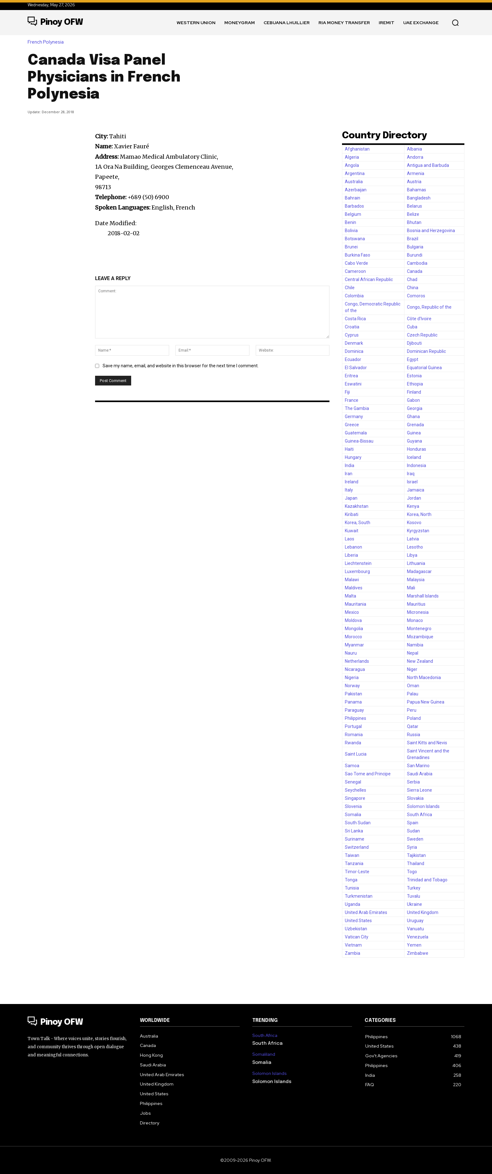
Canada (414, 271)
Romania (354, 734)
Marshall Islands (423, 595)
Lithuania (416, 563)
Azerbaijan (355, 189)
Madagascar (419, 571)
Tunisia (352, 887)
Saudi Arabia (419, 773)
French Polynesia (47, 42)
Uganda (352, 904)
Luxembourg (357, 571)
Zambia (352, 953)
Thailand (415, 863)
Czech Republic (422, 334)
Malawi (352, 579)
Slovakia (415, 798)
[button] (455, 22)
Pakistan (353, 693)
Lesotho (415, 547)
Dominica (354, 351)
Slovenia (353, 806)
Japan (351, 498)
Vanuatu (415, 928)
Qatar (412, 726)
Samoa (352, 765)
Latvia (413, 538)
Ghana (413, 416)
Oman (413, 685)
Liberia (351, 555)
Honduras (416, 449)
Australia (354, 181)
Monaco (415, 620)
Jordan (414, 498)
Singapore (355, 798)
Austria (414, 181)
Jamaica (415, 489)
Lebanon (353, 547)
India (349, 465)
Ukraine (414, 904)
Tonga (351, 879)
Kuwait (351, 530)
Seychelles (355, 790)
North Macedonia (424, 677)
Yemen (414, 945)
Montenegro (419, 628)
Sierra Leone (419, 790)
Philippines (355, 718)
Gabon (413, 400)
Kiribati (351, 514)
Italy (349, 489)
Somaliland (263, 1054)
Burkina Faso (357, 255)
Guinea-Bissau (359, 441)
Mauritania (355, 604)
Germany (354, 416)
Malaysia (416, 579)
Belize (413, 214)
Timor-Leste (357, 871)
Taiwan (352, 855)
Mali (411, 587)
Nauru (351, 653)
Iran (348, 473)
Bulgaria (415, 246)
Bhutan (414, 222)
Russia (413, 734)
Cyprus (352, 334)
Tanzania (354, 863)
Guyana (414, 441)
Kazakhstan (356, 506)
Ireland (351, 481)
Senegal (353, 781)
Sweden (415, 839)
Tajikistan (416, 855)
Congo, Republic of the (429, 307)
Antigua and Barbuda (428, 165)
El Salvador (356, 367)
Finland (414, 392)
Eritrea (351, 375)
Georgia (414, 408)
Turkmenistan (358, 896)
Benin (350, 222)
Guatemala (356, 432)
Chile (350, 287)
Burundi (414, 255)
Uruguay (415, 920)
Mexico (352, 612)
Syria (412, 847)
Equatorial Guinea (424, 367)
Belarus (414, 206)
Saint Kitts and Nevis (427, 742)
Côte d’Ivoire (419, 318)
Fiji (347, 392)
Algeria (352, 157)
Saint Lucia (355, 754)
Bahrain (352, 197)
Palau (412, 693)
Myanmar (354, 644)
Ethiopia (415, 383)
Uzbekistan (356, 928)
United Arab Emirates (366, 912)
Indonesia (416, 465)
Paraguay (354, 710)
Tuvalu (413, 896)
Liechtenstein (358, 563)
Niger (412, 669)
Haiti (349, 449)
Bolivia (351, 230)
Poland (414, 718)
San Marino (418, 765)
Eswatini (353, 383)
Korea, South (357, 522)
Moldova (353, 620)
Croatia (352, 326)
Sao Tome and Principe (368, 773)
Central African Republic (369, 279)
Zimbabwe (417, 953)
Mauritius (416, 604)
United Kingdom (422, 912)
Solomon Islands (423, 806)
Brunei (351, 246)
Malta (350, 595)
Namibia (415, 644)
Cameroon (355, 271)
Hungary (353, 457)
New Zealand (420, 661)
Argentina (355, 173)
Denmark (354, 343)
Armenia (415, 173)
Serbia (413, 781)
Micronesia (418, 612)
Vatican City (356, 936)
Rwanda (353, 742)
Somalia (353, 814)
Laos (349, 538)
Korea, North (419, 514)
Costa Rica (355, 318)
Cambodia (417, 263)
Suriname (354, 839)
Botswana (355, 238)
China (412, 287)
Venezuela (417, 936)
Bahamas (416, 189)
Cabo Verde (356, 263)
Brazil (412, 238)
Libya (412, 555)
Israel (412, 481)
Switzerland (357, 847)
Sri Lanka (354, 830)
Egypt (412, 359)
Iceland (414, 457)
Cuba (412, 326)
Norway (352, 685)
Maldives (353, 587)
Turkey (413, 887)
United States (358, 920)
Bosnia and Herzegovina (431, 230)
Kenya (413, 506)
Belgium (353, 214)
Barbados (354, 206)
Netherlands (357, 661)
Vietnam (353, 945)
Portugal (353, 726)
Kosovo (414, 522)
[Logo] (55, 23)
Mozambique (420, 636)
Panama (353, 701)
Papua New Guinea (425, 701)
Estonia (414, 375)
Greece (352, 424)
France (351, 400)
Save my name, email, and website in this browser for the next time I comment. (181, 365)
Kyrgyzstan (418, 530)
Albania (414, 148)
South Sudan (358, 822)
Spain (412, 822)
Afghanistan (357, 148)
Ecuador (353, 359)
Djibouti (414, 343)
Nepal (412, 653)
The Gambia (357, 408)
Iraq (410, 473)
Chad (412, 279)
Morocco (353, 636)
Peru (411, 710)
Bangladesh (418, 197)
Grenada (415, 424)
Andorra (415, 157)
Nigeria (352, 677)
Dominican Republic (426, 351)
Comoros (416, 295)
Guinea (414, 432)
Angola (352, 165)
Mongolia (354, 628)
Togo (412, 871)
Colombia (354, 295)
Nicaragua (355, 669)
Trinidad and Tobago (427, 879)
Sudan (413, 830)
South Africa (419, 814)
